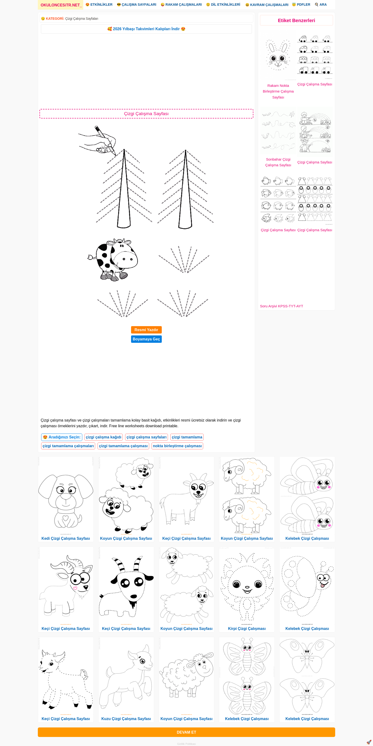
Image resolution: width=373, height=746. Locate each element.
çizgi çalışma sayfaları (147, 437)
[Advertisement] (146, 71)
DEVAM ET (186, 732)
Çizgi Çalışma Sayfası (314, 84)
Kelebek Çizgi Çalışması (247, 719)
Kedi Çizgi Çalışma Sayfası (66, 538)
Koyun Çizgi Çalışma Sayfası (126, 538)
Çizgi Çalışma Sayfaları (81, 18)
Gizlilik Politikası (186, 743)
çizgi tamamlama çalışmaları (68, 446)
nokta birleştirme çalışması (177, 446)
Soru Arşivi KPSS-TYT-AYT (281, 306)
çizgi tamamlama (187, 437)
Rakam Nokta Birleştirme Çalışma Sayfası (278, 91)
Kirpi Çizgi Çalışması (247, 629)
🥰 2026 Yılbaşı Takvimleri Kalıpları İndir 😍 (146, 29)
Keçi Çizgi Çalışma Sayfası (66, 629)
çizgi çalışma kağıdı (103, 437)
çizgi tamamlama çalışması (123, 446)
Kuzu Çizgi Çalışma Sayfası (126, 719)
